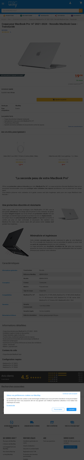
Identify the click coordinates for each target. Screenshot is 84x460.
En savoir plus (11, 405)
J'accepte (71, 409)
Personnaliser (58, 409)
